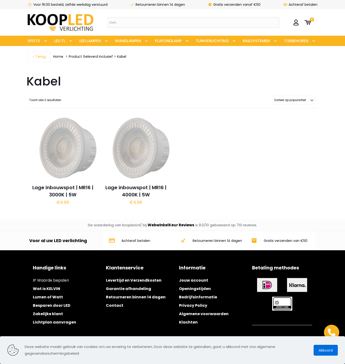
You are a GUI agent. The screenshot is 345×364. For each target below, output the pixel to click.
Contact (114, 305)
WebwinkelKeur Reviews (171, 225)
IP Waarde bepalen (51, 280)
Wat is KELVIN (46, 288)
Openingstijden (195, 288)
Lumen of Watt (48, 297)
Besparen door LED (51, 305)
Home (58, 56)
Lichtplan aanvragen (54, 322)
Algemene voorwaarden (204, 314)
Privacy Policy (193, 305)
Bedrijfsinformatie (198, 297)
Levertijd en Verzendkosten (133, 280)
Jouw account (193, 280)
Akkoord (326, 350)
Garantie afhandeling (128, 288)
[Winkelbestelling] (294, 100)
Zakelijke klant (48, 314)
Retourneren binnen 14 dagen (136, 297)
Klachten (188, 322)
